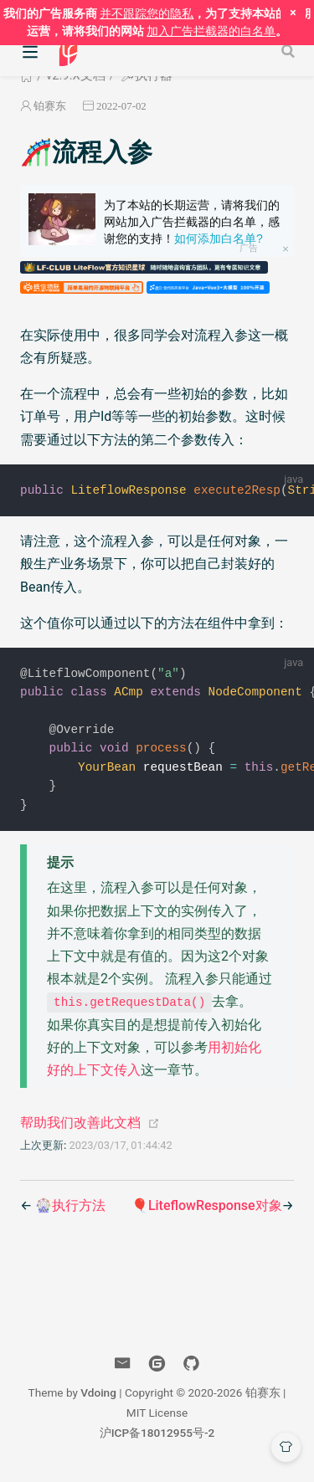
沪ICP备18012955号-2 (157, 1438)
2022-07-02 (121, 105)
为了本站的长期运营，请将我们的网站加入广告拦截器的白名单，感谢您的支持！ (192, 221)
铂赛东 (49, 105)
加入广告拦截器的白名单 (211, 31)
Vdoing (98, 1398)
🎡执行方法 (70, 1211)
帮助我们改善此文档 (80, 1128)
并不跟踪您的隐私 (146, 13)
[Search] (289, 51)
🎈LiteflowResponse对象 (206, 1211)
